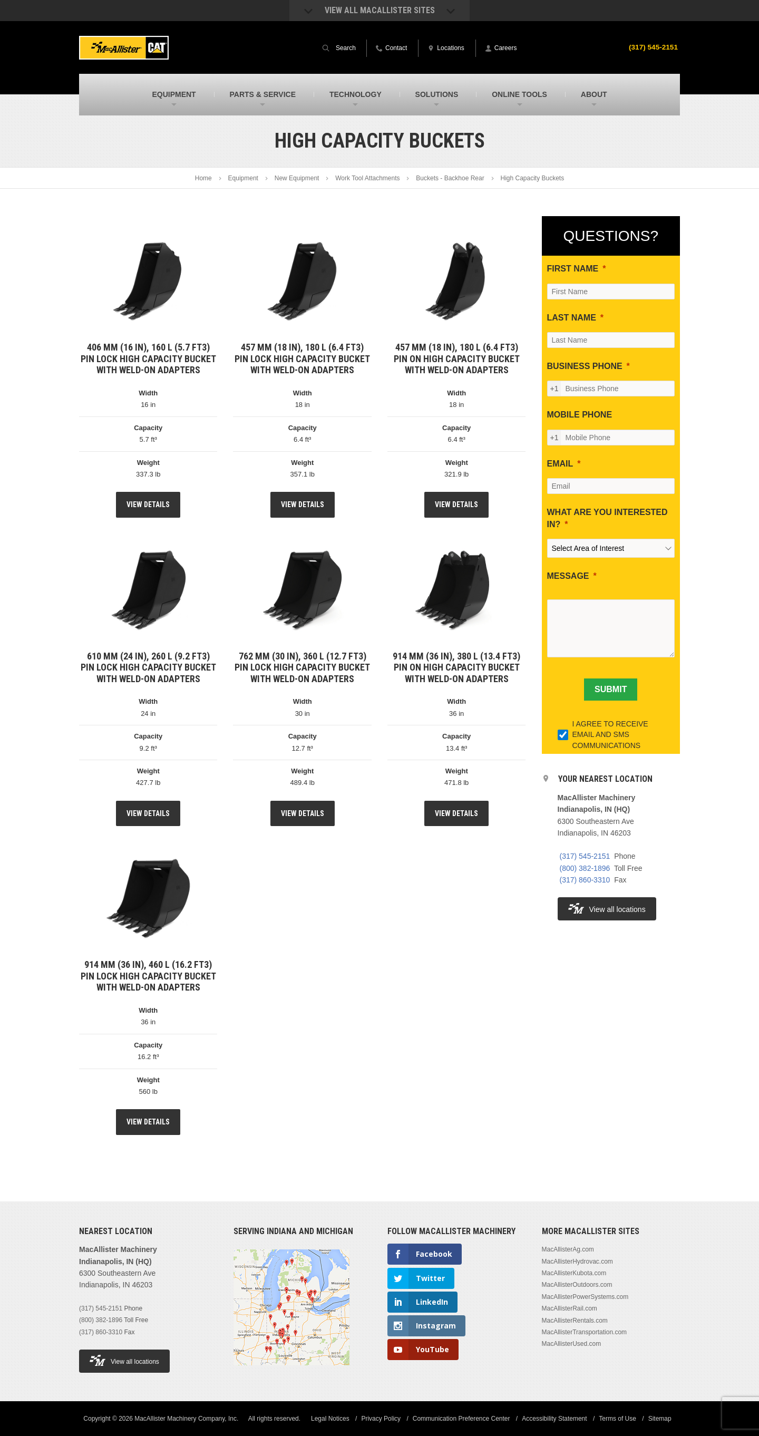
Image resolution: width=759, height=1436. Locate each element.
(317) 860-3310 (585, 880)
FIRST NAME (573, 268)
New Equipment (297, 178)
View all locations (607, 908)
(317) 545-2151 (652, 47)
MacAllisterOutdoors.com (577, 1284)
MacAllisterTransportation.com (584, 1332)
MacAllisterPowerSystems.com (585, 1297)
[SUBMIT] (610, 689)
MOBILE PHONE (579, 414)
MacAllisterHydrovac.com (577, 1261)
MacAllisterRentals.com (575, 1320)
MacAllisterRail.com (569, 1308)
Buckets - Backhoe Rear (450, 178)
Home (203, 178)
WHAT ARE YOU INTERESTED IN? (607, 518)
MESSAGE (568, 575)
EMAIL (560, 463)
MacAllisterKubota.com (574, 1273)
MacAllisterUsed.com (571, 1343)
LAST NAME (571, 317)
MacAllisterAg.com (568, 1249)
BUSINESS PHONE (584, 366)
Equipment (243, 178)
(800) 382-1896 (585, 868)
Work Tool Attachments (367, 178)
